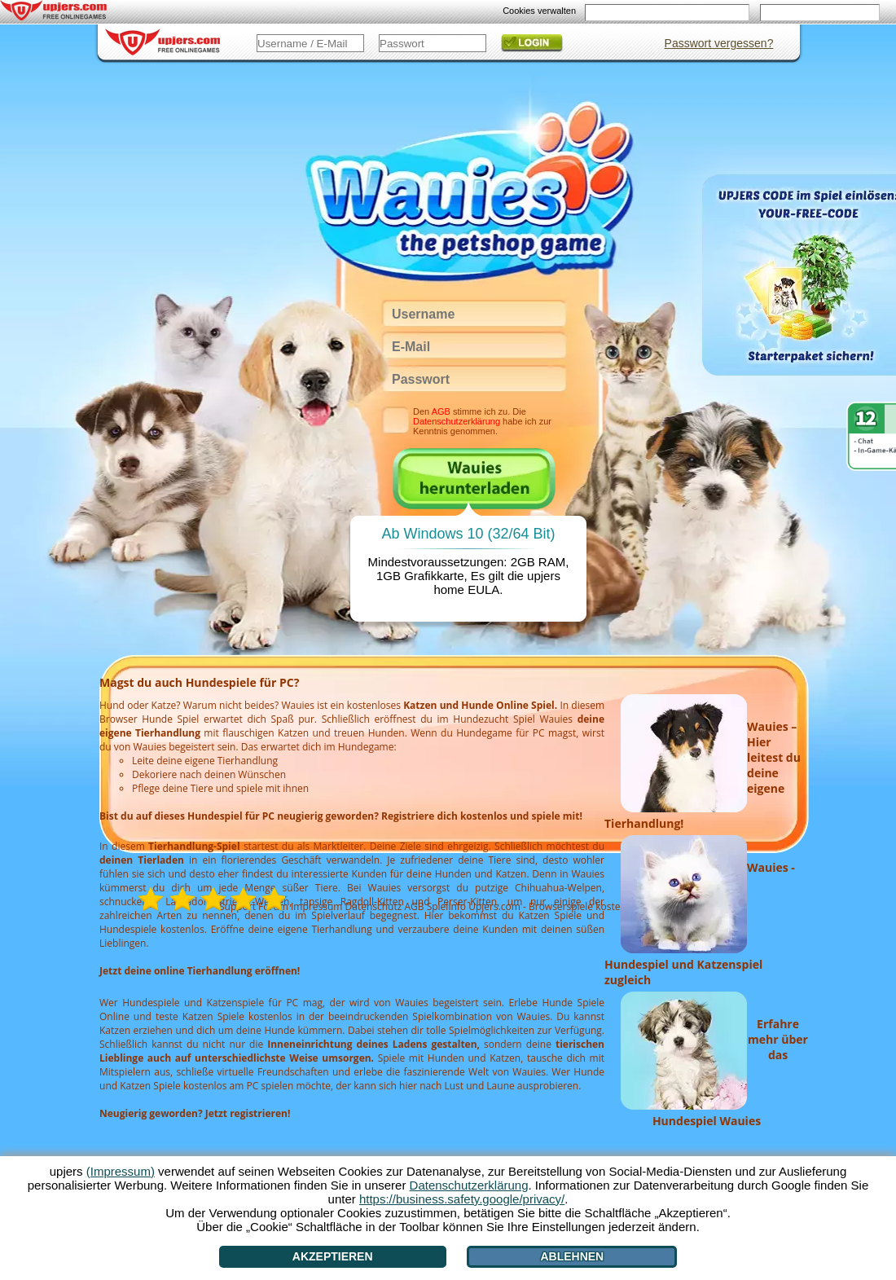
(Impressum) (120, 1171)
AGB (441, 411)
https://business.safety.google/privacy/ (461, 1199)
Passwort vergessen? (719, 43)
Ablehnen (572, 1256)
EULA (483, 589)
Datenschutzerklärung (456, 421)
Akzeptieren (332, 1256)
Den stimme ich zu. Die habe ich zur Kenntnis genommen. (482, 421)
